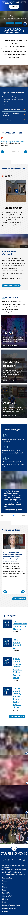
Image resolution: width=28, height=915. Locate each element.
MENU (14, 6)
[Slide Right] (25, 151)
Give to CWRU (7, 896)
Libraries (5, 899)
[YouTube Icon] (20, 860)
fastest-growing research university (12, 142)
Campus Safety (7, 878)
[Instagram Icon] (8, 860)
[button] (12, 151)
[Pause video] (25, 24)
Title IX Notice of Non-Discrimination (13, 874)
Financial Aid (6, 893)
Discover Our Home (11, 285)
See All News (19, 598)
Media (4, 902)
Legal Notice (5, 872)
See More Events (17, 716)
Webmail (5, 911)
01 (2, 175)
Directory (5, 887)
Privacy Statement (16, 872)
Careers (4, 884)
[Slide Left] (2, 151)
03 (9, 176)
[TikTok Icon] (12, 860)
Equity (4, 890)
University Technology (9, 908)
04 (12, 176)
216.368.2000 (5, 867)
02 (6, 176)
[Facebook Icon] (4, 860)
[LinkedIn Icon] (16, 860)
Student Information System (11, 905)
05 (16, 176)
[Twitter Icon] (24, 860)
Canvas (4, 881)
